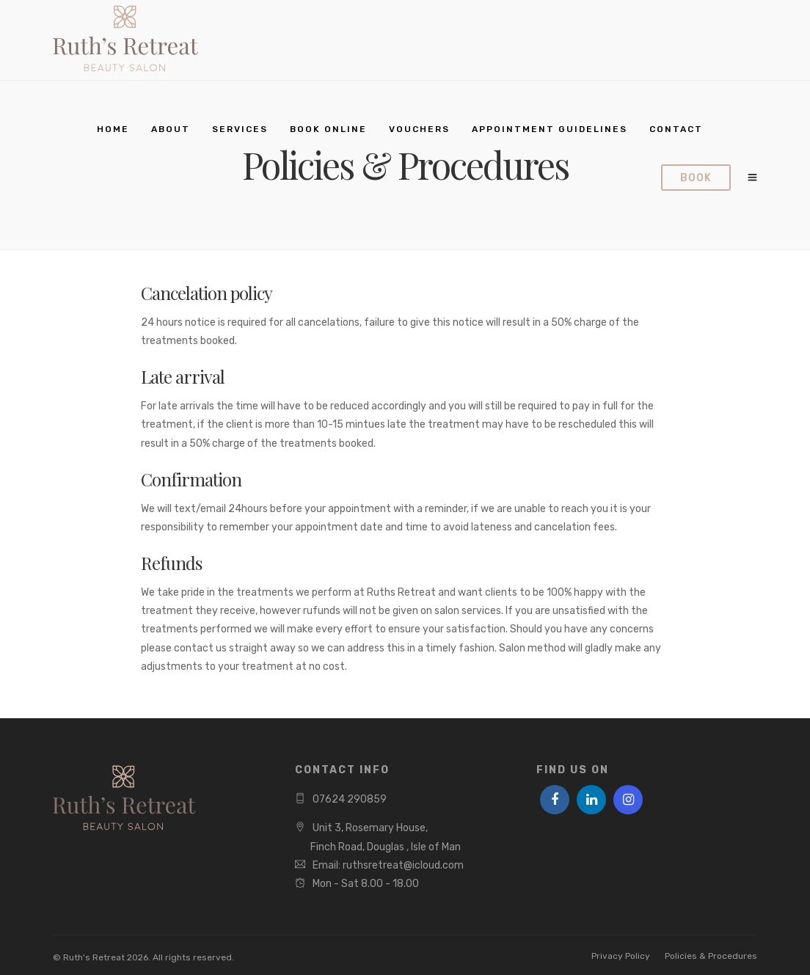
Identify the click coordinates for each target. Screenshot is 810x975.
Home (113, 129)
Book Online (328, 129)
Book (696, 178)
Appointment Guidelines (549, 129)
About (170, 129)
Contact (676, 129)
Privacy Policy (620, 956)
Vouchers (419, 129)
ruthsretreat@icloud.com (403, 865)
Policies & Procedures (711, 956)
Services (240, 129)
